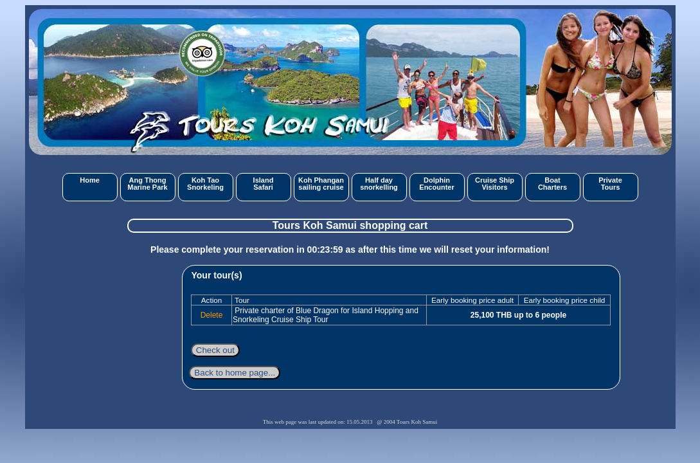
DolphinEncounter (436, 183)
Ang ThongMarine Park (147, 183)
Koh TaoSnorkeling (205, 183)
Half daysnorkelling (379, 183)
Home (90, 180)
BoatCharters (552, 183)
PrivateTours (610, 183)
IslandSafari (263, 183)
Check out (215, 350)
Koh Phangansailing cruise (321, 183)
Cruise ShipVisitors (494, 183)
